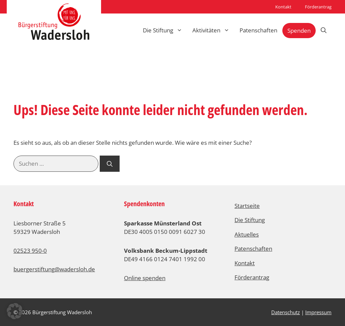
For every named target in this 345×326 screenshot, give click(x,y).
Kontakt (283, 7)
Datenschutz (285, 312)
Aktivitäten (213, 30)
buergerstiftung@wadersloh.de (54, 269)
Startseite (247, 206)
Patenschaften (258, 30)
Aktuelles (246, 234)
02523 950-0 (30, 250)
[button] (15, 311)
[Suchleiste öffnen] (324, 30)
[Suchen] (110, 164)
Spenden (299, 30)
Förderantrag (318, 7)
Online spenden (144, 278)
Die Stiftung (165, 30)
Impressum (318, 312)
